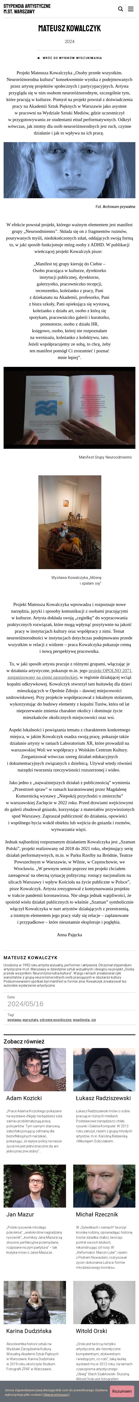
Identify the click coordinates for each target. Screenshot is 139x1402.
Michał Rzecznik (97, 1219)
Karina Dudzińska (29, 1335)
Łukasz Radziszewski (103, 1102)
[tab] (121, 9)
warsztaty (30, 1024)
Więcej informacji (56, 1395)
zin (93, 1024)
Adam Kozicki (24, 1102)
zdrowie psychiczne (55, 1024)
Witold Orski (91, 1335)
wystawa (14, 1024)
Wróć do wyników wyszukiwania (72, 58)
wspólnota (81, 1024)
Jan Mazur (20, 1219)
